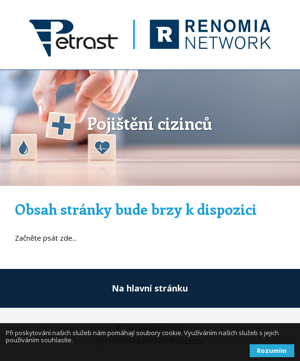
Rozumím (272, 350)
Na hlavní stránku (150, 288)
